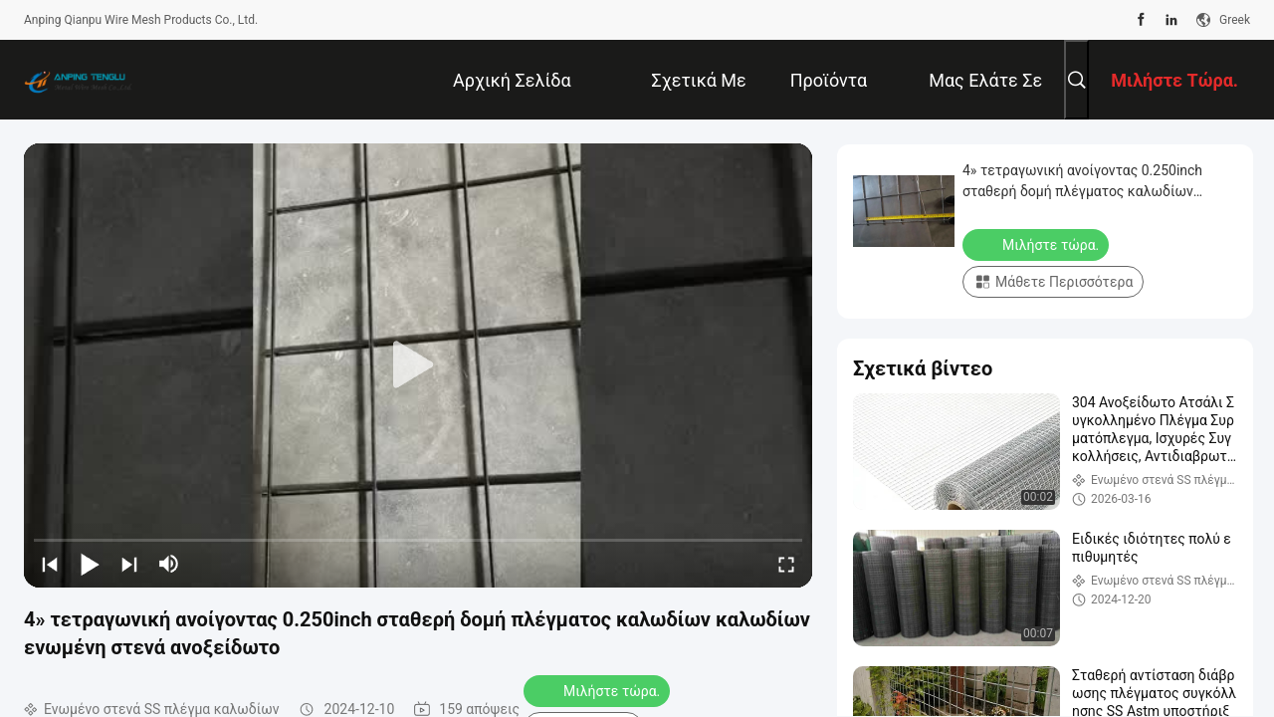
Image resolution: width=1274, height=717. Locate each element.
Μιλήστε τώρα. (598, 690)
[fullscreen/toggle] (786, 564)
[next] (129, 564)
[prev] (50, 564)
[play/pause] (89, 564)
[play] (418, 365)
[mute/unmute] (169, 564)
